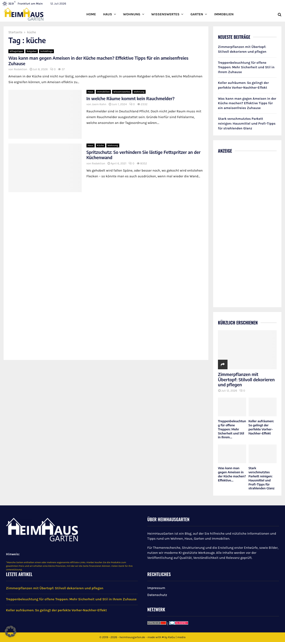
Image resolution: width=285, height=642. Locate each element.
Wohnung (131, 14)
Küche (100, 145)
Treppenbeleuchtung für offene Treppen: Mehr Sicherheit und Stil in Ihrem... (232, 429)
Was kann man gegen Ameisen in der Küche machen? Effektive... (232, 474)
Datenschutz (157, 595)
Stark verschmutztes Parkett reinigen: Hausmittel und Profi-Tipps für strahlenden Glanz (246, 123)
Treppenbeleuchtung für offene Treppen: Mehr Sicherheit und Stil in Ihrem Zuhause (246, 67)
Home (91, 14)
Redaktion (20, 69)
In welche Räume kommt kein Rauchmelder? (130, 98)
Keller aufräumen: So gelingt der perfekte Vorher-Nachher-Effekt (261, 427)
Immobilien (224, 14)
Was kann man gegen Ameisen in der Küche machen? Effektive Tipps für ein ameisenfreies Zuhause (98, 60)
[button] (10, 631)
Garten (196, 14)
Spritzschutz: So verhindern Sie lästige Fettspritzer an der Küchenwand (143, 154)
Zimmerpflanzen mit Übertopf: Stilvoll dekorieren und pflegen (246, 379)
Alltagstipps (16, 51)
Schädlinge (46, 51)
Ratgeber (32, 51)
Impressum (156, 588)
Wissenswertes (165, 14)
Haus (107, 14)
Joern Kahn (99, 104)
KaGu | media (177, 637)
